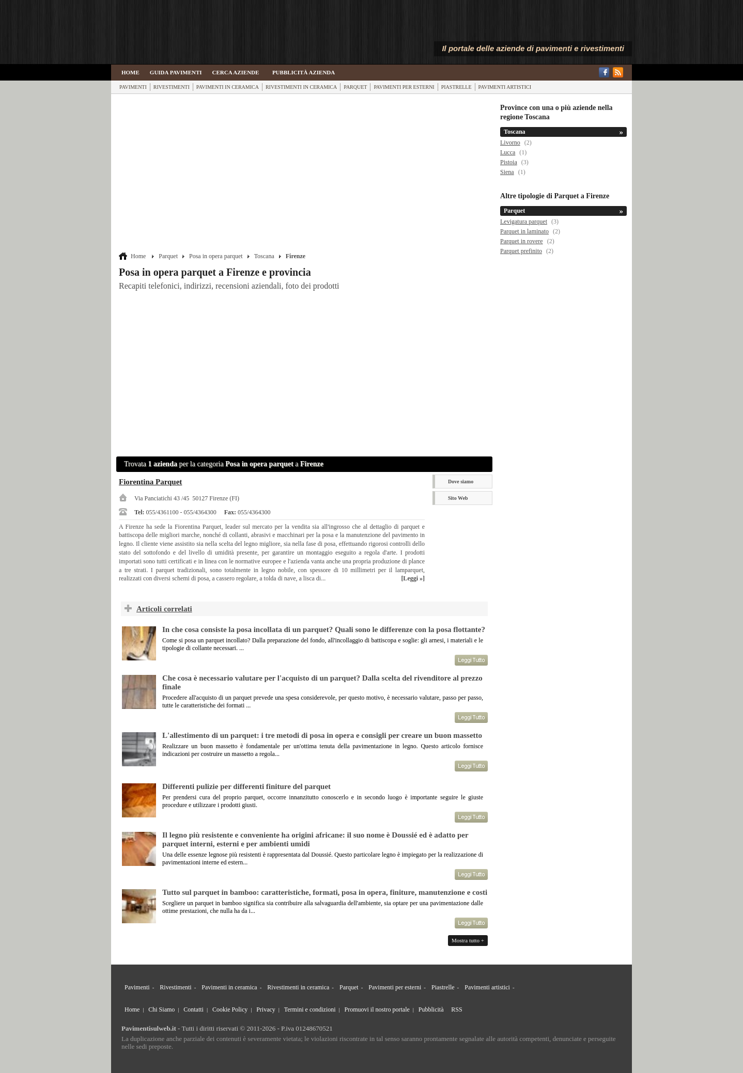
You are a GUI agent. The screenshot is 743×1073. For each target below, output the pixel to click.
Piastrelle (456, 87)
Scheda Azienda (462, 515)
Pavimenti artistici (504, 87)
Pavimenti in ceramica (227, 87)
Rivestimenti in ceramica (301, 87)
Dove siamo (460, 481)
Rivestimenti (171, 87)
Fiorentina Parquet (150, 482)
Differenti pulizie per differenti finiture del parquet (246, 786)
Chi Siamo (161, 1009)
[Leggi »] (413, 578)
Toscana (264, 256)
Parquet (355, 87)
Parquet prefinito (521, 251)
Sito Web (458, 498)
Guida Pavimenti (176, 72)
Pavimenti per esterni (404, 87)
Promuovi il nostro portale (377, 1009)
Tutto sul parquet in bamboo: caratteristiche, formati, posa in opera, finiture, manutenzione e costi (324, 892)
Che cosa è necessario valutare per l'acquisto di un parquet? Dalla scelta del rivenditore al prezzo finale (322, 682)
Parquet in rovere (521, 241)
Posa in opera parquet (216, 256)
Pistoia (508, 162)
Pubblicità (431, 1009)
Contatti (193, 1009)
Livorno (510, 142)
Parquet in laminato (524, 231)
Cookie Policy (229, 1009)
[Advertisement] (305, 174)
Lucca (507, 152)
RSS (456, 1009)
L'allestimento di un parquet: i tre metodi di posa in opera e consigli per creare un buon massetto (322, 735)
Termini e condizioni (310, 1009)
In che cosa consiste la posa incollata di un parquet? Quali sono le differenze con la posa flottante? (323, 629)
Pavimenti (133, 87)
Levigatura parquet (523, 221)
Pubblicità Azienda (303, 72)
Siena (507, 172)
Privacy (265, 1009)
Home (130, 72)
